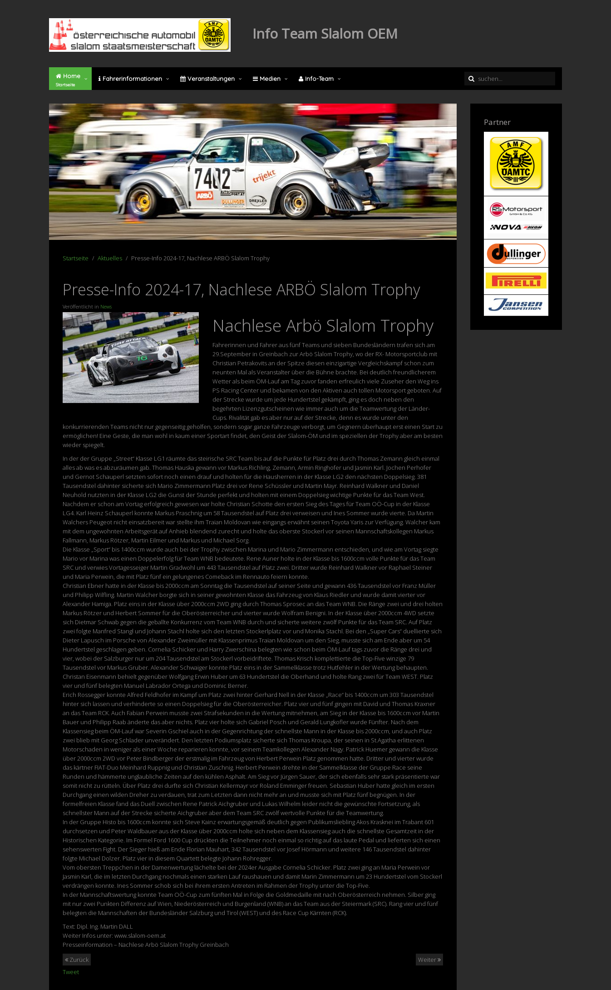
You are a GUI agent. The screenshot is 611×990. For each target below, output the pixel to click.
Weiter (429, 959)
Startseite (76, 258)
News (106, 306)
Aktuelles (110, 258)
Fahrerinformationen (130, 78)
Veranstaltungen (207, 78)
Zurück (77, 959)
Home (68, 80)
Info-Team (316, 78)
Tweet (71, 972)
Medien (267, 78)
